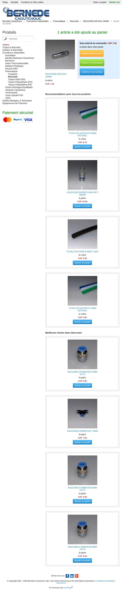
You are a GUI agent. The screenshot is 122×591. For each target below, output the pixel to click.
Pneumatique (59, 21)
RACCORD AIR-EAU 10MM (96, 21)
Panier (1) (114, 2)
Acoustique (10, 55)
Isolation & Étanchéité (12, 50)
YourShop (67, 588)
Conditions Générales (105, 581)
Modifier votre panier (91, 53)
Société (14, 2)
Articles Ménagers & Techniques (17, 101)
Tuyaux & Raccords (11, 47)
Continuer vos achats (92, 72)
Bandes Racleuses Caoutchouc (19, 58)
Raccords (74, 21)
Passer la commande (92, 62)
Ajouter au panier (82, 147)
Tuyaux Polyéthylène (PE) (20, 85)
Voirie (7, 98)
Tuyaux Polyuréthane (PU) (20, 82)
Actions (5, 45)
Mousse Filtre (11, 69)
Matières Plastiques (14, 66)
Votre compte (99, 2)
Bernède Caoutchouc (12, 21)
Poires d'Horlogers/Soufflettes (19, 87)
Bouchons (9, 61)
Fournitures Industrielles (38, 21)
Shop (5, 2)
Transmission (11, 93)
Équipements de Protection (14, 103)
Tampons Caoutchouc (15, 90)
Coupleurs (12, 74)
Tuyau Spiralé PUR (14, 95)
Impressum (61, 583)
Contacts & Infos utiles (32, 2)
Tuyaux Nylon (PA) (16, 79)
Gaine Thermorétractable (16, 63)
